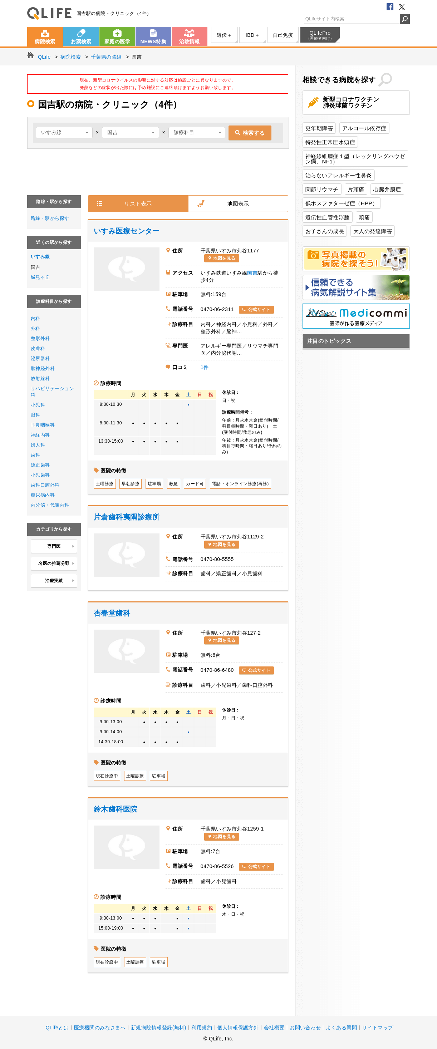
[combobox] (64, 133)
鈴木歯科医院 (116, 809)
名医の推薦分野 (56, 563)
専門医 (61, 546)
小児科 (38, 405)
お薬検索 (81, 41)
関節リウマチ (322, 189)
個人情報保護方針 (238, 1027)
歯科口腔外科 (45, 485)
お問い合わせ (305, 1027)
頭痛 (364, 217)
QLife (49, 13)
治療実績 (60, 581)
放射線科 (40, 378)
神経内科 (40, 435)
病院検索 (45, 41)
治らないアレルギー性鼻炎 (338, 175)
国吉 (252, 273)
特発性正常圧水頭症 (330, 142)
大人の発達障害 (372, 231)
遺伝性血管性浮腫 (327, 217)
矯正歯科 (40, 465)
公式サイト (259, 309)
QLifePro (320, 35)
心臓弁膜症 (387, 189)
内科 (35, 318)
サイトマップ (377, 1027)
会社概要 (274, 1027)
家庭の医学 (117, 41)
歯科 (35, 455)
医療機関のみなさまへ (100, 1027)
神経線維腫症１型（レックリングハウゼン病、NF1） (355, 158)
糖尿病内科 (43, 495)
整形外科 (40, 338)
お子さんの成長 (324, 231)
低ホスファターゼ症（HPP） (341, 203)
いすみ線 (40, 256)
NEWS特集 (154, 41)
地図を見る (224, 258)
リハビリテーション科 (52, 392)
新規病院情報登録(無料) (158, 1027)
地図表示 (238, 204)
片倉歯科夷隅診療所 (126, 517)
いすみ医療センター (126, 231)
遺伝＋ (224, 35)
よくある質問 (341, 1027)
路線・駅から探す (50, 218)
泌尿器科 (40, 358)
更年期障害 (319, 128)
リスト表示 (138, 204)
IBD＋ (253, 35)
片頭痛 (356, 189)
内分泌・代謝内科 (50, 505)
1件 (205, 367)
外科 (35, 328)
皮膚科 (38, 348)
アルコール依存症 (364, 128)
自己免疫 (283, 35)
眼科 (35, 415)
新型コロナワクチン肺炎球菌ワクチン (351, 102)
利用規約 (201, 1027)
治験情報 (189, 41)
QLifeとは (57, 1027)
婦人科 (38, 445)
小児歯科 (40, 475)
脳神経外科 (43, 368)
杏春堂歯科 (112, 613)
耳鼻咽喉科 (43, 425)
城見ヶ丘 (40, 277)
